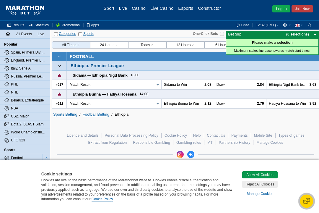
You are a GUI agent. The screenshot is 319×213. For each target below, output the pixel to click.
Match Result (80, 85)
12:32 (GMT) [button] (266, 25)
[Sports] (80, 34)
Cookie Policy (102, 199)
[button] (287, 25)
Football (82, 56)
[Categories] (56, 34)
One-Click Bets (205, 34)
